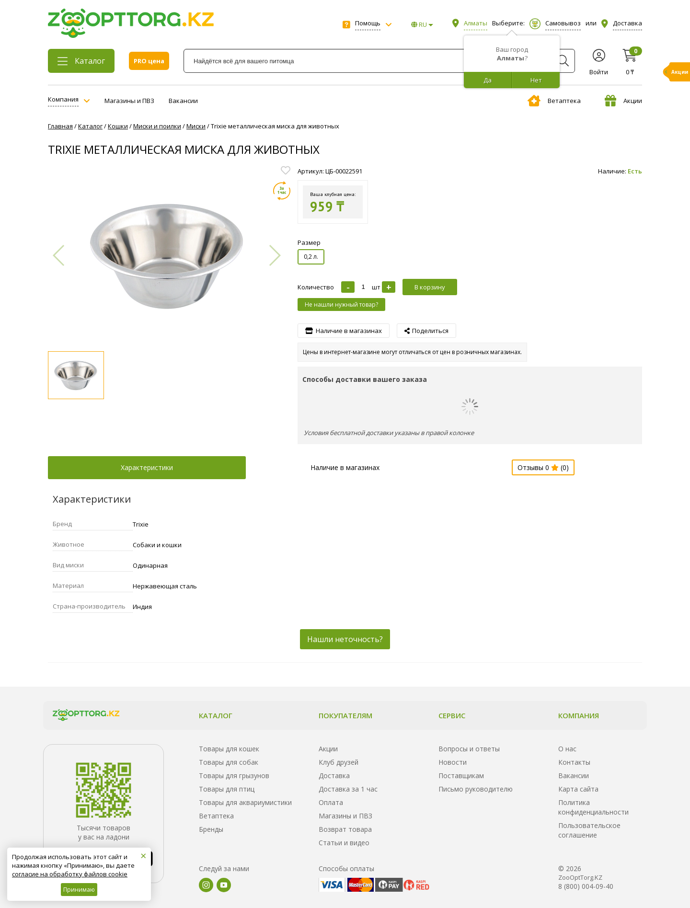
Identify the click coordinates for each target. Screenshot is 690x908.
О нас (567, 748)
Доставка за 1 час (348, 788)
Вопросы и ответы (469, 748)
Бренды (211, 829)
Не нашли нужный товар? (341, 304)
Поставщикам (461, 775)
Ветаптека (554, 100)
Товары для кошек (229, 748)
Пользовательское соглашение (589, 830)
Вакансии (183, 100)
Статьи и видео (344, 842)
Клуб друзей (338, 762)
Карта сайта (578, 788)
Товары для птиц (226, 788)
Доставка (334, 775)
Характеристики (147, 467)
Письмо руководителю (475, 788)
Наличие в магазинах (345, 467)
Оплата (331, 802)
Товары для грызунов (234, 775)
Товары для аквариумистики (245, 802)
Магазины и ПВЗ (129, 100)
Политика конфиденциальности (593, 807)
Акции (623, 100)
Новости (452, 762)
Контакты (574, 762)
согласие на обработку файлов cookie (69, 874)
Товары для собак (228, 762)
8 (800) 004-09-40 (585, 886)
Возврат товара (345, 829)
